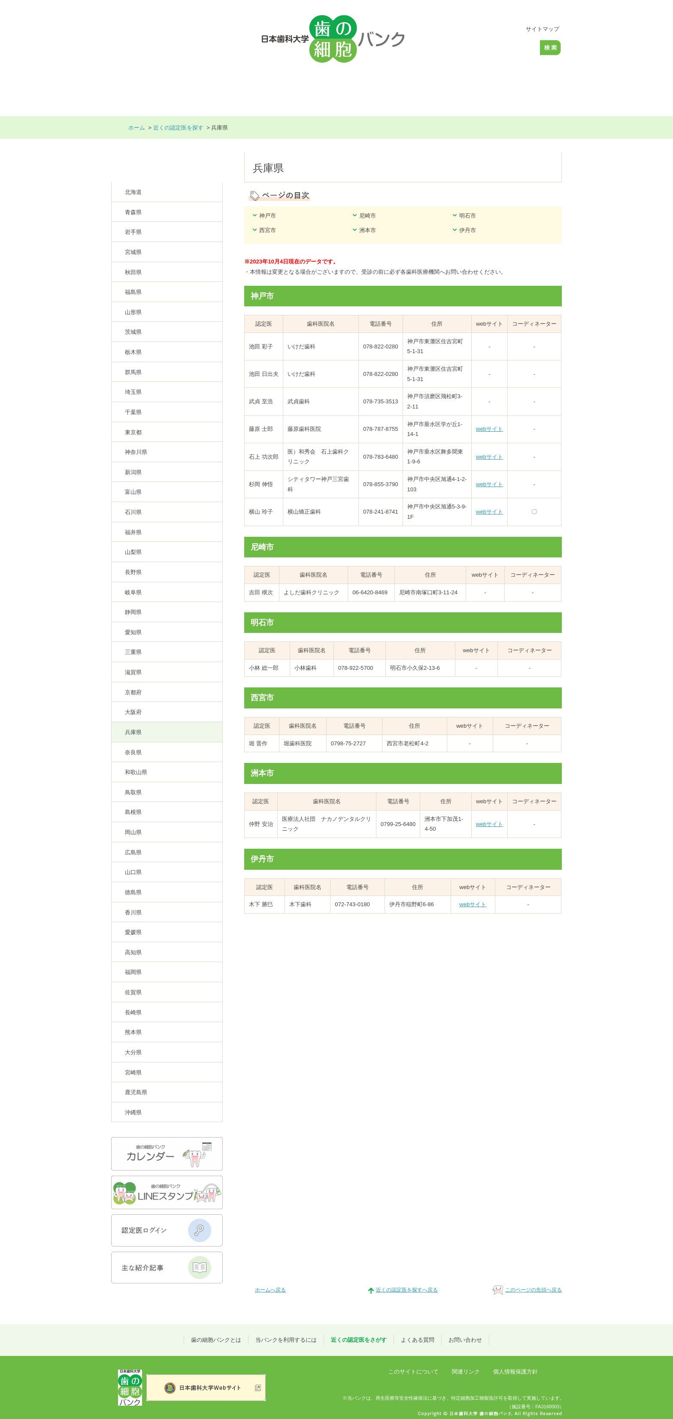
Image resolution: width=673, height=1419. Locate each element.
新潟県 (133, 472)
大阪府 (133, 712)
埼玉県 (133, 392)
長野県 (133, 572)
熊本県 (133, 1032)
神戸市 (267, 215)
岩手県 (133, 232)
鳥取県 (133, 792)
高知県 (133, 952)
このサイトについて (413, 1371)
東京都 (133, 432)
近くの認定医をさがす (380, 90)
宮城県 (133, 252)
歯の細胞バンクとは (197, 90)
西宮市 (267, 230)
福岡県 (133, 972)
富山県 (133, 492)
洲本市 (367, 230)
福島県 (133, 292)
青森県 (133, 212)
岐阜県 (133, 592)
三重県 (133, 652)
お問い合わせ (526, 90)
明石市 (467, 215)
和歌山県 (136, 772)
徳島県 (133, 892)
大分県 (133, 1052)
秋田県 (133, 272)
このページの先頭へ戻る (533, 1290)
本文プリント (482, 128)
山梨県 (133, 552)
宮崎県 (133, 1072)
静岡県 (133, 612)
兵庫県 (133, 732)
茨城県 (133, 332)
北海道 (133, 192)
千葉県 (133, 412)
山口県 (133, 872)
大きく (503, 29)
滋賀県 (133, 672)
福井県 (133, 532)
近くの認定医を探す (178, 127)
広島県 (133, 852)
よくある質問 (458, 90)
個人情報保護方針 (515, 1371)
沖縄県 (133, 1112)
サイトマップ (542, 29)
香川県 (133, 912)
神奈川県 (136, 452)
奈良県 (133, 752)
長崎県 (133, 1012)
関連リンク (466, 1371)
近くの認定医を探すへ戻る (407, 1290)
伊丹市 (467, 230)
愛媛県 (133, 932)
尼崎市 (367, 215)
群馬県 (133, 372)
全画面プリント (535, 128)
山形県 (133, 312)
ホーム (134, 90)
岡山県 (133, 832)
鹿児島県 (136, 1092)
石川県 (133, 512)
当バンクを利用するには (285, 90)
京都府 (133, 692)
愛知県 (133, 632)
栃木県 (133, 352)
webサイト (489, 429)
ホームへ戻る (270, 1290)
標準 (488, 29)
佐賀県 (133, 992)
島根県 (133, 812)
